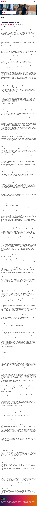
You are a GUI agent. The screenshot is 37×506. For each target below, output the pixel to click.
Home (1, 24)
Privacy (13, 495)
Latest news (7, 24)
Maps (10, 495)
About (4, 24)
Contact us (5, 495)
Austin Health (3, 2)
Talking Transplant (12, 24)
